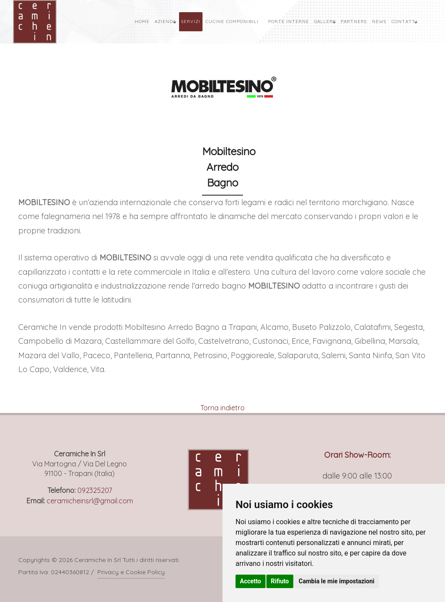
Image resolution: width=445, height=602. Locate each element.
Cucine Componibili (232, 21)
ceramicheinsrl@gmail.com (89, 500)
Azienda (165, 21)
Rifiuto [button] (280, 581)
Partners (354, 21)
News (379, 21)
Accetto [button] (250, 581)
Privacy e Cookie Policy (131, 572)
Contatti (404, 21)
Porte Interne (288, 21)
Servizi (190, 21)
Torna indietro (222, 407)
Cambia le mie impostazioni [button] (336, 581)
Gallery (324, 21)
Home (142, 21)
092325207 (94, 490)
